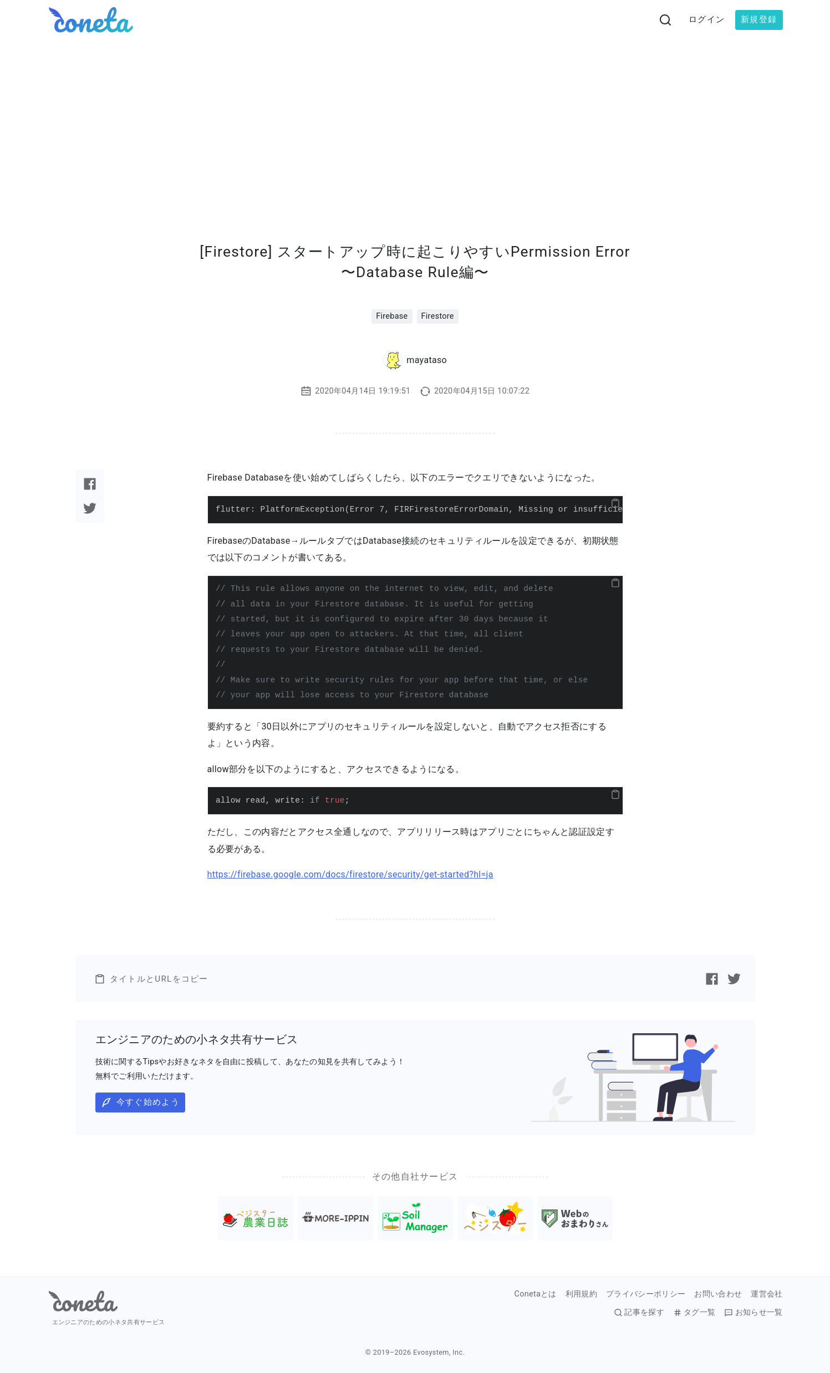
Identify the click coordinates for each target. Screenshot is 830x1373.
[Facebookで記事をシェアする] (90, 484)
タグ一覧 (694, 1312)
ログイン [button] (707, 19)
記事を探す (639, 1312)
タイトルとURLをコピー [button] (151, 978)
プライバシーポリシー (645, 1294)
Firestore (437, 316)
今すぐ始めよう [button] (140, 1102)
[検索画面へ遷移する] (665, 20)
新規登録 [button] (759, 19)
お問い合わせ (718, 1294)
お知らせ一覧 (753, 1312)
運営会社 (766, 1294)
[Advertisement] (415, 123)
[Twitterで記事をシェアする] (90, 508)
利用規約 (581, 1294)
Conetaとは (536, 1294)
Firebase (392, 316)
